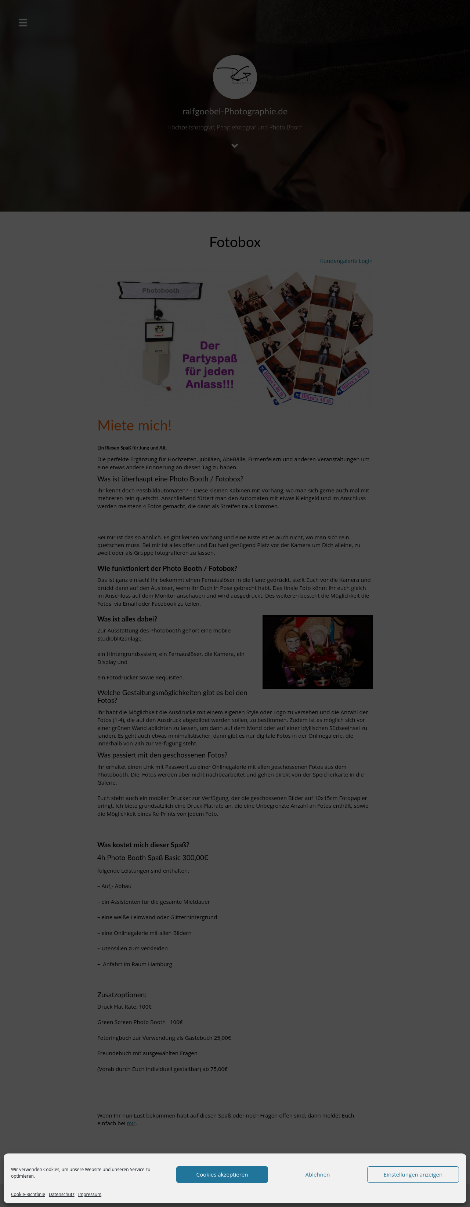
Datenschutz (62, 1194)
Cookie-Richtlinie (28, 1194)
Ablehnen (318, 1174)
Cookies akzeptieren (222, 1174)
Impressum (89, 1194)
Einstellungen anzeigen (413, 1174)
